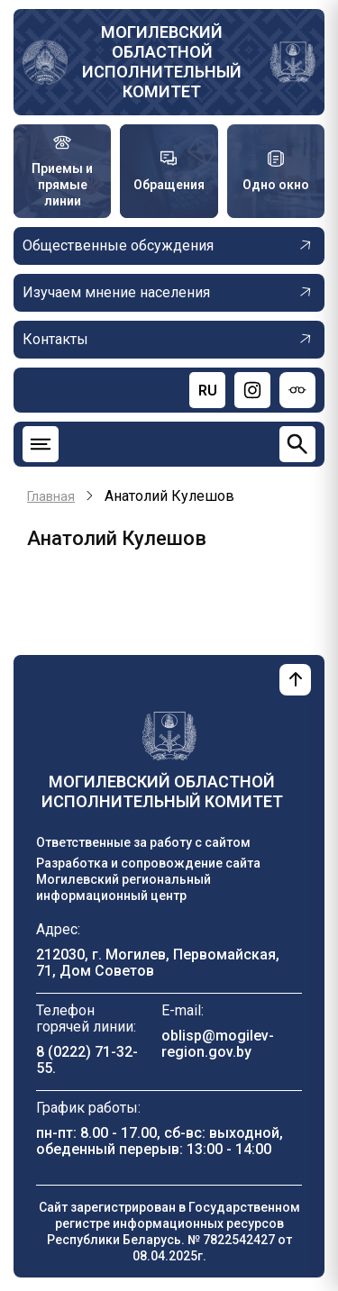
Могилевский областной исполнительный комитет (162, 62)
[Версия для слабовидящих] (297, 390)
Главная (51, 496)
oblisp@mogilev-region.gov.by (217, 1043)
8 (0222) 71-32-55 (87, 1060)
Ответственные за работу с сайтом (143, 842)
